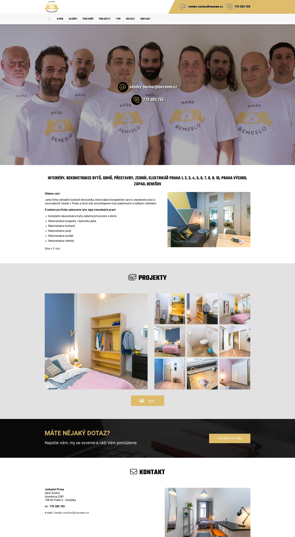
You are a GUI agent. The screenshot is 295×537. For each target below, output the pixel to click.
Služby (73, 19)
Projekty (104, 19)
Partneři (88, 19)
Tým (118, 19)
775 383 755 (242, 7)
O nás (60, 19)
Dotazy (130, 19)
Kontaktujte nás (230, 438)
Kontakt (145, 19)
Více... (152, 401)
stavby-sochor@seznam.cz (205, 7)
